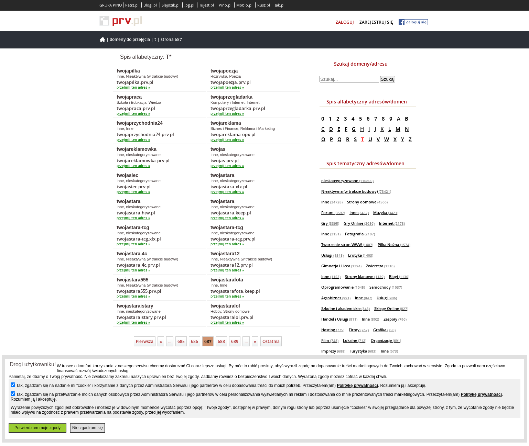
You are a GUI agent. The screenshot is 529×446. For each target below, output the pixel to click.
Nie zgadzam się (87, 427)
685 (181, 341)
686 (194, 341)
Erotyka (360, 255)
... (169, 341)
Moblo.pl (244, 5)
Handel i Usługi (339, 319)
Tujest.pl (206, 5)
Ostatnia (271, 341)
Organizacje (386, 340)
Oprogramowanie (343, 287)
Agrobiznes (335, 297)
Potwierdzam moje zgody (37, 427)
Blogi (399, 276)
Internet (392, 223)
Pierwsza (144, 341)
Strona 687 (171, 39)
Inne (332, 201)
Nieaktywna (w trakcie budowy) (356, 191)
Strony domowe (367, 201)
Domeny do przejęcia (130, 39)
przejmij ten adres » (133, 87)
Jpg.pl (189, 5)
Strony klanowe (365, 276)
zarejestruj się (376, 22)
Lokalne (354, 340)
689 (234, 341)
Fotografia (360, 233)
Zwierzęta (380, 265)
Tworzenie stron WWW (347, 244)
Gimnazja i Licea (341, 265)
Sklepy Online (391, 308)
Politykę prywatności (357, 385)
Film (329, 340)
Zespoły (395, 319)
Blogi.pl (150, 5)
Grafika (384, 329)
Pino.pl (225, 5)
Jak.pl (279, 5)
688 (221, 341)
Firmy (359, 329)
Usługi (332, 255)
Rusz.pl (263, 5)
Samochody (385, 287)
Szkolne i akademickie (345, 308)
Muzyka (385, 212)
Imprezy (333, 351)
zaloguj (345, 22)
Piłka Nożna (394, 244)
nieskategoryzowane (347, 180)
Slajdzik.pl (171, 5)
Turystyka (363, 351)
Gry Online (359, 223)
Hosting (332, 329)
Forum (333, 212)
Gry (330, 223)
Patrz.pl (132, 5)
